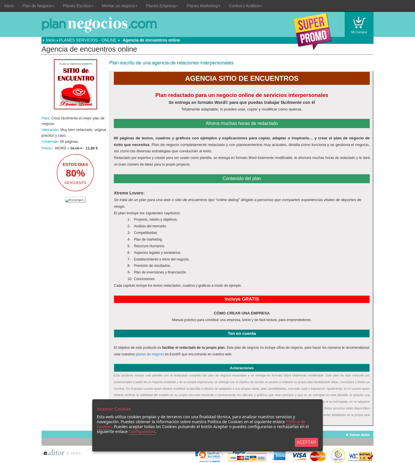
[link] (209, 456)
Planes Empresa (162, 5)
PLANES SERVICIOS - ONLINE (87, 40)
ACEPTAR (306, 442)
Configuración (142, 431)
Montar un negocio (119, 5)
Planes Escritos (78, 5)
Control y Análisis (245, 5)
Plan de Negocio (38, 5)
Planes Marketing (203, 5)
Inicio (9, 5)
